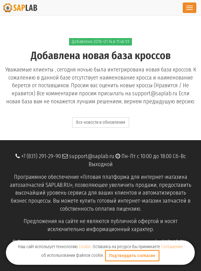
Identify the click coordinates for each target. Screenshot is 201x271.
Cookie (85, 246)
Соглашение (172, 246)
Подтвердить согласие (132, 255)
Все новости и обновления (100, 122)
